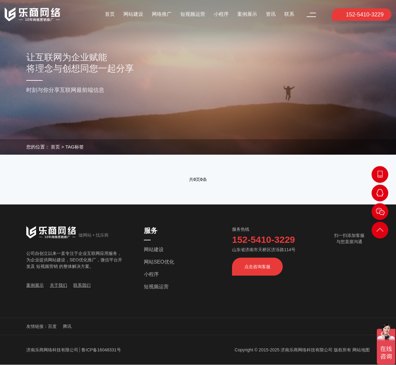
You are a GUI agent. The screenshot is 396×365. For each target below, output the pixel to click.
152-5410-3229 (361, 14)
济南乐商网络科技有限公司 (52, 349)
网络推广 (162, 14)
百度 (52, 326)
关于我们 (58, 285)
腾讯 (67, 326)
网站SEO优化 (159, 261)
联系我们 (82, 285)
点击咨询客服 (257, 266)
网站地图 (361, 349)
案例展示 (247, 14)
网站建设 (133, 14)
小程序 (221, 14)
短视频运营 (192, 14)
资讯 (271, 14)
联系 (289, 14)
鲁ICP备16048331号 (101, 349)
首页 (110, 14)
